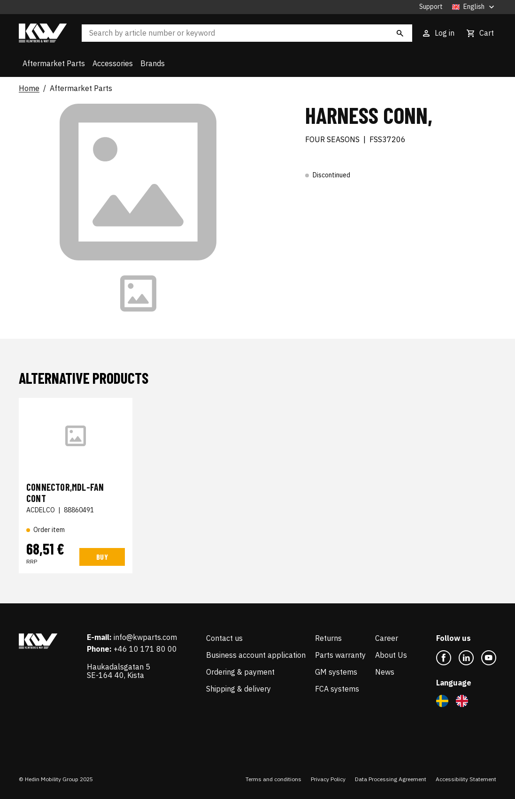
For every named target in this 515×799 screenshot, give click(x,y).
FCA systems (337, 688)
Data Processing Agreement (390, 779)
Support (431, 7)
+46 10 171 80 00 (145, 649)
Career (386, 638)
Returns (328, 638)
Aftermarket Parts (54, 63)
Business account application (256, 655)
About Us (391, 655)
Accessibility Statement (466, 779)
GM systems (336, 672)
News (384, 672)
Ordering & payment (240, 672)
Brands (152, 63)
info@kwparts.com (145, 637)
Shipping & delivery (238, 688)
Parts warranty (340, 655)
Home (29, 88)
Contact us (224, 638)
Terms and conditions (273, 779)
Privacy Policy (328, 779)
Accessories (112, 63)
